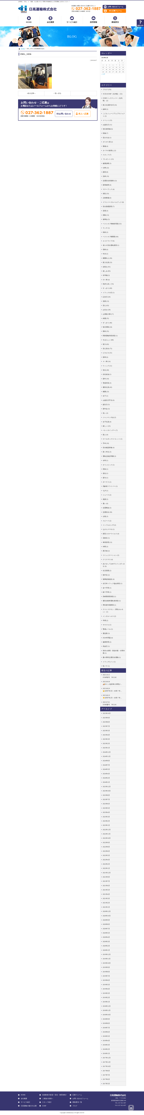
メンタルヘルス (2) (109, 616)
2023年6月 (106, 804)
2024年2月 (106, 778)
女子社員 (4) (107, 422)
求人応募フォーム (115, 11)
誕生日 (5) (106, 404)
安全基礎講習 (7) (108, 206)
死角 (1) (105, 469)
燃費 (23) (106, 391)
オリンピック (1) (108, 465)
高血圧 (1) (106, 646)
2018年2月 (106, 1049)
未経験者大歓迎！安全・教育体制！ (54, 1095)
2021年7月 (106, 881)
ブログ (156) (107, 89)
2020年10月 (107, 916)
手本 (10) (106, 443)
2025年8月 (106, 722)
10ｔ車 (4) (106, 280)
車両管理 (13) (107, 542)
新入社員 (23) (107, 262)
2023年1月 (106, 825)
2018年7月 (106, 1028)
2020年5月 (106, 933)
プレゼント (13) (108, 159)
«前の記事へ (31, 93)
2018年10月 (107, 1015)
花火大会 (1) (107, 137)
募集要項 (115, 22)
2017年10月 (107, 1066)
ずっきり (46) (107, 323)
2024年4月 (106, 774)
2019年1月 (106, 1002)
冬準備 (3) (106, 275)
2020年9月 (106, 920)
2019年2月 (106, 997)
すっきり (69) (107, 288)
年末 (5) (105, 254)
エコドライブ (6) (108, 241)
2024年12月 (107, 752)
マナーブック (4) (108, 189)
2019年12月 (107, 954)
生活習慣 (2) (107, 570)
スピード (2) (107, 521)
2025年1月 (106, 748)
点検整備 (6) (107, 198)
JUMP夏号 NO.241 (114, 703)
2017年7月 (106, 1075)
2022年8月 (106, 847)
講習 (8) (105, 172)
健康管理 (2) (107, 642)
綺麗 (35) (106, 318)
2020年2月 (106, 946)
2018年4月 (106, 1040)
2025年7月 (106, 726)
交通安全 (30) (107, 512)
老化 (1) (105, 473)
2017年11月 (107, 1062)
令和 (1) (105, 460)
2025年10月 (107, 713)
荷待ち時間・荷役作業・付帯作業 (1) (114, 652)
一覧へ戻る (57, 93)
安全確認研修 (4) (108, 447)
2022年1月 (106, 868)
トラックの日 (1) (108, 292)
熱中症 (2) (106, 575)
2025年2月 (106, 743)
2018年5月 (106, 1036)
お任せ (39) (107, 310)
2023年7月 (106, 799)
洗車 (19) (106, 176)
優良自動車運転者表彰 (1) (112, 601)
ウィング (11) (107, 366)
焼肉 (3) (105, 232)
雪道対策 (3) (107, 383)
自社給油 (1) (107, 374)
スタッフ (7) (107, 155)
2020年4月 (106, 937)
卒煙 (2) (105, 620)
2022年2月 (106, 864)
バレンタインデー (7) (110, 430)
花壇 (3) (105, 211)
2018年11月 (107, 1010)
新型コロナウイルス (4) (111, 534)
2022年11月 (107, 834)
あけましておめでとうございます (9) (114, 565)
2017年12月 (107, 1058)
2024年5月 (106, 769)
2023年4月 (106, 812)
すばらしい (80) (108, 340)
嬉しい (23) (107, 426)
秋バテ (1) (106, 666)
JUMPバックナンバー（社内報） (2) (113, 99)
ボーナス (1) (107, 482)
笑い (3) (105, 413)
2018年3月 (106, 1045)
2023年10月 (107, 791)
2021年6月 (106, 885)
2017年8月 (106, 1071)
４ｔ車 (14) (107, 361)
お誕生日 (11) (107, 125)
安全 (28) (106, 370)
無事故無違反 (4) (108, 579)
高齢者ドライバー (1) (110, 486)
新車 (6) (105, 357)
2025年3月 (106, 739)
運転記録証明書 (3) (109, 456)
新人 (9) (105, 435)
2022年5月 (106, 855)
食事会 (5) (106, 219)
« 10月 (103, 74)
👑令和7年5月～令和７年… (114, 689)
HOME (29, 22)
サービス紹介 (72, 22)
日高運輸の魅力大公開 (28, 1106)
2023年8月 (106, 795)
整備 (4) (105, 146)
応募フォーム (76, 1095)
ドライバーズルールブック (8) (113, 202)
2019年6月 (106, 980)
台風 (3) (105, 516)
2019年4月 (106, 989)
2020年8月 (106, 924)
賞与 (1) (105, 478)
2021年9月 (106, 877)
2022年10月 (107, 838)
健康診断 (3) (107, 163)
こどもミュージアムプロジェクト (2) (114, 115)
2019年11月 (107, 959)
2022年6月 (106, 851)
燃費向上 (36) (107, 258)
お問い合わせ (65, 114)
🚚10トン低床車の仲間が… (114, 682)
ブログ (74, 1106)
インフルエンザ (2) (109, 525)
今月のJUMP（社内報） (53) (112, 94)
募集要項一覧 (76, 1102)
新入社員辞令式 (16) (110, 105)
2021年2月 (106, 903)
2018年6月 (106, 1032)
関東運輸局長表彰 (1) (110, 336)
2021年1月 (106, 907)
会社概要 (50, 22)
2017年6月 (106, 1079)
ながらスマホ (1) (108, 529)
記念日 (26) (107, 297)
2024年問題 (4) (108, 638)
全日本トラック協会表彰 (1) (112, 583)
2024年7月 (106, 765)
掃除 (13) (106, 215)
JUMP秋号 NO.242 (114, 676)
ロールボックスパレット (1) (112, 439)
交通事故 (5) (107, 508)
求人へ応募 (86, 114)
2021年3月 (106, 898)
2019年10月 (107, 963)
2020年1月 (106, 950)
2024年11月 (107, 756)
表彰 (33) (106, 193)
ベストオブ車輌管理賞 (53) (112, 224)
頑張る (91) (107, 267)
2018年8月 (106, 1023)
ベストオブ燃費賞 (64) (110, 237)
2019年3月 (106, 993)
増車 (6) (105, 249)
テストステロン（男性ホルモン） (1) (113, 611)
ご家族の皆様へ (47, 1098)
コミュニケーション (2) (111, 555)
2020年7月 (106, 929)
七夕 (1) (105, 491)
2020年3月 (106, 941)
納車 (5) (105, 109)
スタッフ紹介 (46, 1102)
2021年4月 (106, 894)
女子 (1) (105, 396)
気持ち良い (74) (108, 284)
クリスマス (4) (108, 559)
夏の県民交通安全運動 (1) (112, 657)
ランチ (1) (106, 228)
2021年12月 (107, 873)
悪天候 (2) (106, 551)
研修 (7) (105, 133)
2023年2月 (106, 821)
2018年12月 (107, 1006)
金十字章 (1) (107, 588)
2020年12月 (107, 911)
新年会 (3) (106, 409)
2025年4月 (106, 735)
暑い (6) (105, 503)
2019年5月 (106, 984)
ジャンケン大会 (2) (109, 417)
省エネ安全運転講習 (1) (111, 245)
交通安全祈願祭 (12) (110, 181)
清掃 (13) (106, 301)
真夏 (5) (105, 499)
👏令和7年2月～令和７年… (114, 696)
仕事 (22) (106, 168)
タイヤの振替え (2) (109, 150)
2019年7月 (106, 976)
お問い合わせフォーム (115, 7)
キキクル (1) (107, 625)
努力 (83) (106, 344)
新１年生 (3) (107, 452)
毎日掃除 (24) (107, 327)
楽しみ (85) (107, 271)
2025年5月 (106, 730)
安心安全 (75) (107, 348)
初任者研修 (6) (108, 129)
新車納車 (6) (107, 185)
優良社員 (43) (107, 387)
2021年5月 (106, 890)
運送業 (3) (106, 633)
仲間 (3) (105, 546)
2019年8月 (106, 972)
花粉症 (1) (106, 538)
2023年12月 (107, 786)
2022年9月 (106, 842)
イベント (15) (107, 120)
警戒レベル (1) (108, 629)
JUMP (44, 1106)
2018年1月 (106, 1053)
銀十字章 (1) (107, 592)
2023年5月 (106, 808)
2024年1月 (106, 782)
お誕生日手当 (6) (108, 400)
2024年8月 (106, 761)
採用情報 (93, 22)
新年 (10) (106, 379)
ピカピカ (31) (107, 353)
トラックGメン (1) (109, 662)
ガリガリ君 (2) (108, 142)
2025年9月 (106, 718)
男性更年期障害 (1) (109, 605)
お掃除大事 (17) (108, 314)
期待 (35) (106, 331)
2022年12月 (107, 830)
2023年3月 (106, 817)
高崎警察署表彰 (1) (109, 596)
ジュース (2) (107, 495)
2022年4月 (106, 860)
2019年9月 (106, 967)
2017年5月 (106, 1083)
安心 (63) (106, 305)
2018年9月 (106, 1019)
